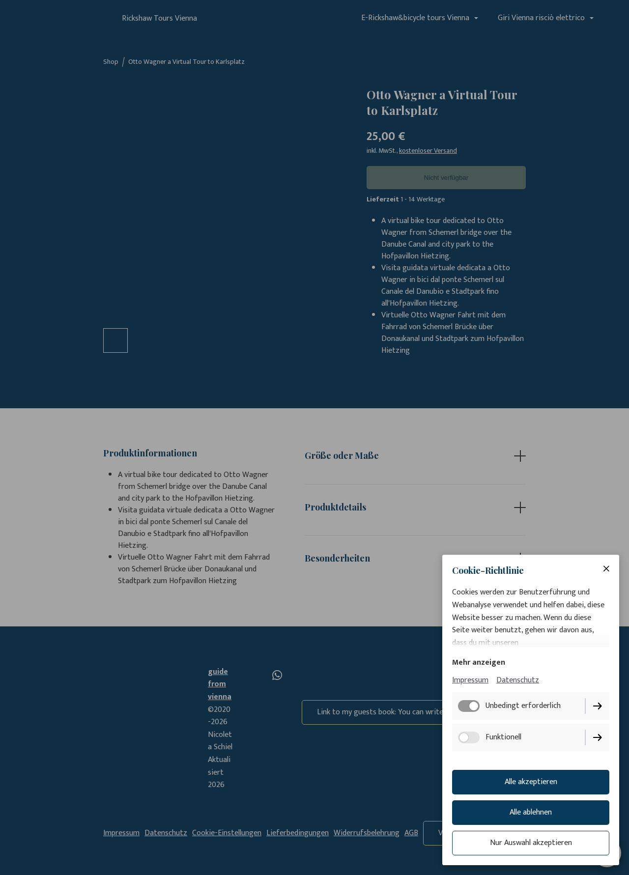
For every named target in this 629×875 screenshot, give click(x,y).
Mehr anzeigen (478, 662)
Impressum (470, 680)
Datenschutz (517, 680)
